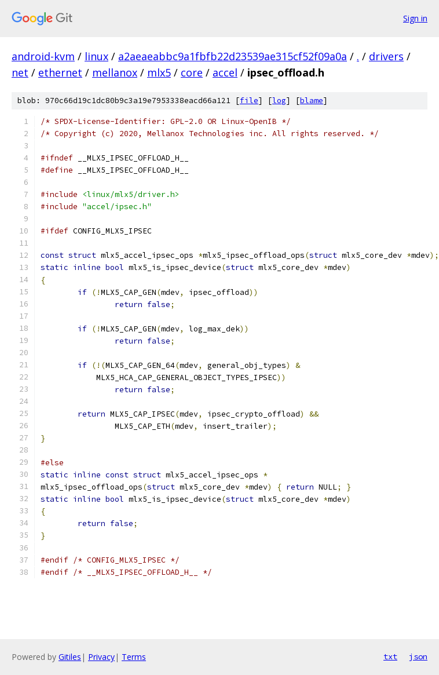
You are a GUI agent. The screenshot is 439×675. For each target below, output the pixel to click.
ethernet (60, 72)
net (20, 72)
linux (96, 56)
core (192, 72)
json (418, 656)
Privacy (101, 656)
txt (390, 656)
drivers (386, 56)
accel (225, 72)
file (249, 100)
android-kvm (43, 56)
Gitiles (69, 656)
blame (311, 100)
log (279, 100)
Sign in (415, 18)
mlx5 (159, 72)
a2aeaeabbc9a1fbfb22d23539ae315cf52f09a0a (232, 56)
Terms (134, 656)
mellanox (114, 72)
